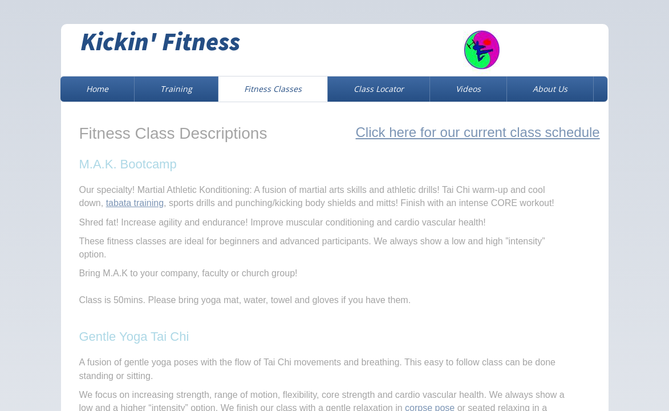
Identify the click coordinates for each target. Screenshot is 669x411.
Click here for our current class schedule (478, 132)
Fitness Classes (273, 88)
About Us (550, 88)
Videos (468, 88)
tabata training (135, 203)
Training (176, 88)
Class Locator (379, 88)
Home (97, 88)
